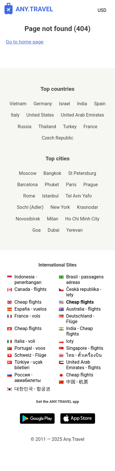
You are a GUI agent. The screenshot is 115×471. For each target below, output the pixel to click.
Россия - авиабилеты (27, 377)
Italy (15, 115)
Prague (90, 184)
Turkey (70, 126)
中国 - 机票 (77, 382)
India (82, 103)
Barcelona (27, 184)
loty (70, 341)
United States (40, 115)
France (90, 126)
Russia (24, 126)
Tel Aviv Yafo (79, 196)
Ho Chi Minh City (82, 219)
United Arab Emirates (82, 115)
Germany (43, 103)
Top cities (57, 158)
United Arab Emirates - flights (83, 364)
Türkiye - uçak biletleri (28, 364)
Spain (99, 103)
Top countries (57, 89)
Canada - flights (30, 289)
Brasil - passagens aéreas (85, 279)
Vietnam (18, 103)
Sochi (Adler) (30, 207)
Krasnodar (87, 207)
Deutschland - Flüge (80, 318)
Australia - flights (83, 309)
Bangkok (52, 173)
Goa (36, 230)
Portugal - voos (29, 348)
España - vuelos (30, 309)
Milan (52, 219)
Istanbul (50, 196)
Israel (64, 103)
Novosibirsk (28, 219)
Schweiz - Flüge (30, 355)
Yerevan (74, 230)
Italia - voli (24, 341)
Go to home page (24, 42)
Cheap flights (28, 302)
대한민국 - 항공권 (32, 389)
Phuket (52, 184)
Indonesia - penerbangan (27, 279)
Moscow (27, 173)
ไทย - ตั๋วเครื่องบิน (84, 355)
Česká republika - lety (83, 292)
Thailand (47, 126)
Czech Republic (57, 138)
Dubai (54, 230)
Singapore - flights (84, 348)
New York (60, 207)
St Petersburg (82, 173)
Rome (29, 196)
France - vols (27, 316)
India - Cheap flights (79, 331)
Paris (71, 184)
